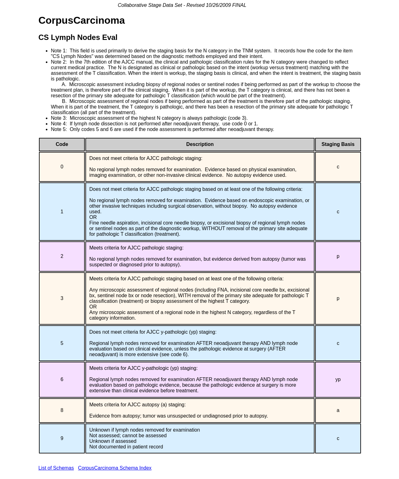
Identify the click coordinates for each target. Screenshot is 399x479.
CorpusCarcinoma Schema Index (114, 468)
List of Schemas (56, 468)
